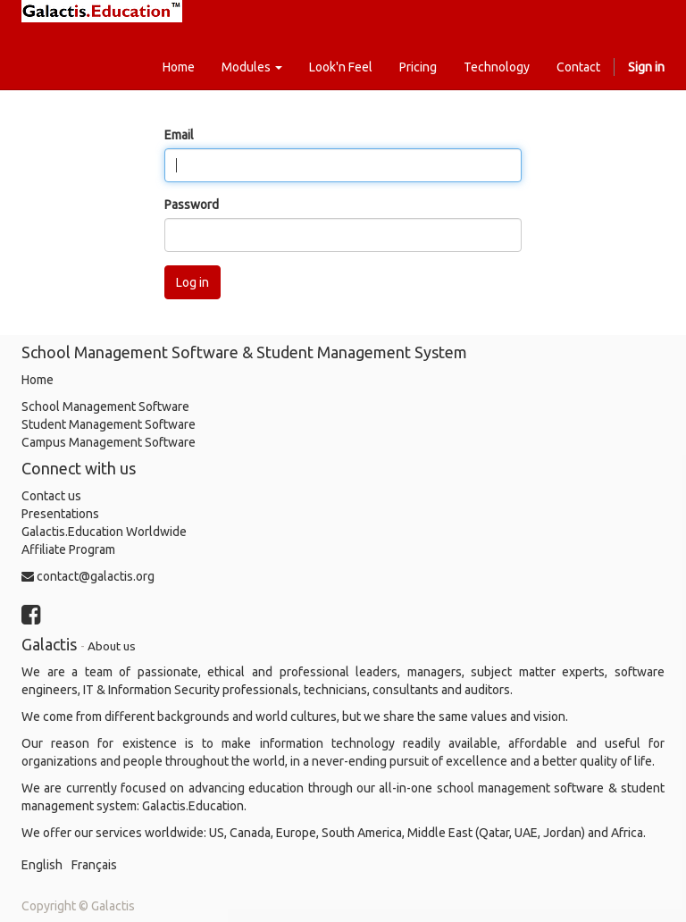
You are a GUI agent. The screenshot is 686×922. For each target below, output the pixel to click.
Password (191, 204)
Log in (192, 282)
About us (112, 646)
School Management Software (105, 406)
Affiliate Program (68, 549)
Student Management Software (108, 424)
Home (37, 380)
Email (179, 135)
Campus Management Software (108, 442)
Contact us (51, 496)
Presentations (60, 514)
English (42, 865)
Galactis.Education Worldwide (104, 531)
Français (94, 865)
